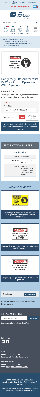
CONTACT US (32, 2)
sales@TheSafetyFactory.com (17, 357)
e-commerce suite (28, 391)
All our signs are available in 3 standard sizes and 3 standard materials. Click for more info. (20, 126)
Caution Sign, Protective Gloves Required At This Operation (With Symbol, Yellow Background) (20, 215)
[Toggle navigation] (35, 28)
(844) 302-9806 (20, 6)
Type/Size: (8, 106)
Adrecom (16, 391)
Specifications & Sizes (18, 145)
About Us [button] (7, 2)
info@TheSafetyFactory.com (17, 367)
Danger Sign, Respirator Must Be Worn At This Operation (20, 279)
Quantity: (6, 117)
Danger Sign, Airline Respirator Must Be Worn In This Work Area (20, 247)
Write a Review (32, 117)
